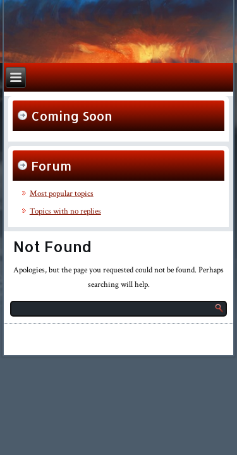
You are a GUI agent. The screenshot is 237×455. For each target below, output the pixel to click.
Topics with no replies (65, 211)
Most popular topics (62, 193)
